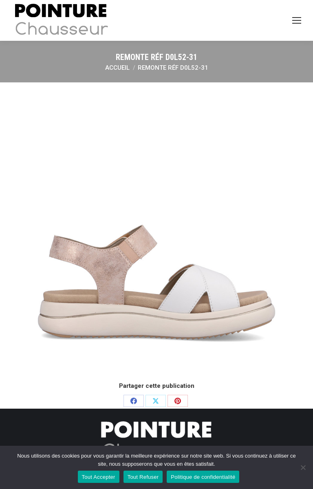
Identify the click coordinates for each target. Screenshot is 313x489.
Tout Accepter (98, 477)
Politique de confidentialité (203, 477)
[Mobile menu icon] (297, 20)
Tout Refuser (143, 477)
